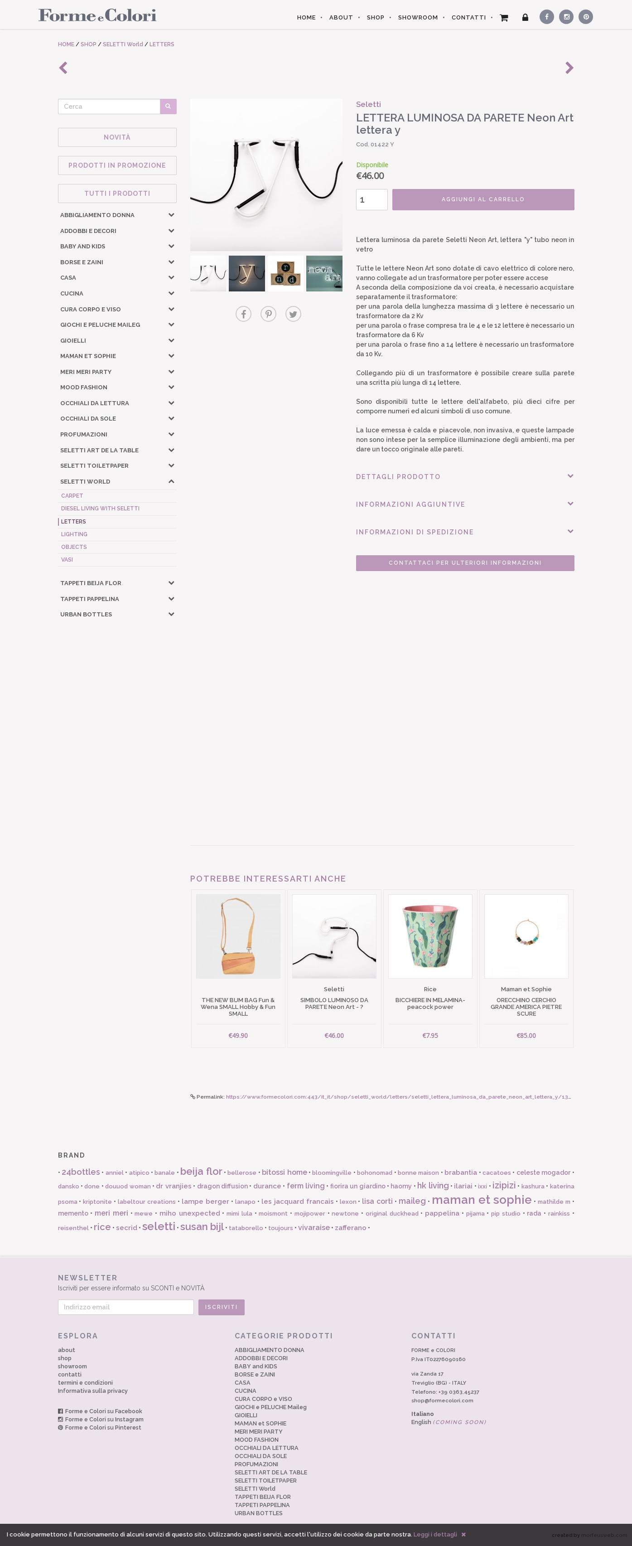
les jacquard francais (297, 1201)
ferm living (306, 1186)
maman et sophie (482, 1200)
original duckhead (392, 1213)
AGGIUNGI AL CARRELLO (483, 199)
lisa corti (377, 1201)
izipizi (504, 1185)
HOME (306, 17)
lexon (348, 1201)
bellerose (241, 1172)
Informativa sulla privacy (93, 1390)
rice (102, 1226)
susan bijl (202, 1226)
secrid (126, 1228)
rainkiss (559, 1213)
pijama (475, 1213)
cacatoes (496, 1172)
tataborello (246, 1228)
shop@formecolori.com (442, 1400)
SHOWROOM (418, 17)
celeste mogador (543, 1172)
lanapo (245, 1201)
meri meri (111, 1213)
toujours (280, 1228)
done (92, 1186)
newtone (345, 1213)
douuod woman (127, 1186)
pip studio (506, 1213)
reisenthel (73, 1228)
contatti (70, 1374)
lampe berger (205, 1201)
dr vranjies (173, 1186)
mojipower (309, 1213)
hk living (433, 1185)
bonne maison (418, 1172)
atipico (139, 1172)
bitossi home (284, 1172)
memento (73, 1213)
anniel (115, 1172)
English (449, 1422)
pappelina (442, 1213)
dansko (68, 1186)
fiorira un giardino (358, 1186)
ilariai (463, 1186)
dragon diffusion (222, 1186)
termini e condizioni (85, 1382)
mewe (144, 1213)
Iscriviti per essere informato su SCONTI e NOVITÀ (316, 1282)
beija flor (201, 1171)
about (66, 1350)
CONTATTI (469, 17)
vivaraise (314, 1227)
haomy (401, 1186)
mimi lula (239, 1213)
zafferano (351, 1228)
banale (164, 1172)
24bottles (81, 1172)
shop (65, 1358)
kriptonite (97, 1201)
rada (534, 1213)
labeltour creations (147, 1201)
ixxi (482, 1186)
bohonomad (374, 1172)
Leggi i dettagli (435, 1534)
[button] (171, 214)
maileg (412, 1201)
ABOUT (341, 17)
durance (267, 1186)
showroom (72, 1366)
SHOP (376, 17)
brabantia (460, 1172)
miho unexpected (189, 1213)
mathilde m (554, 1201)
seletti (158, 1226)
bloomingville (332, 1172)
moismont (273, 1213)
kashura (533, 1186)
